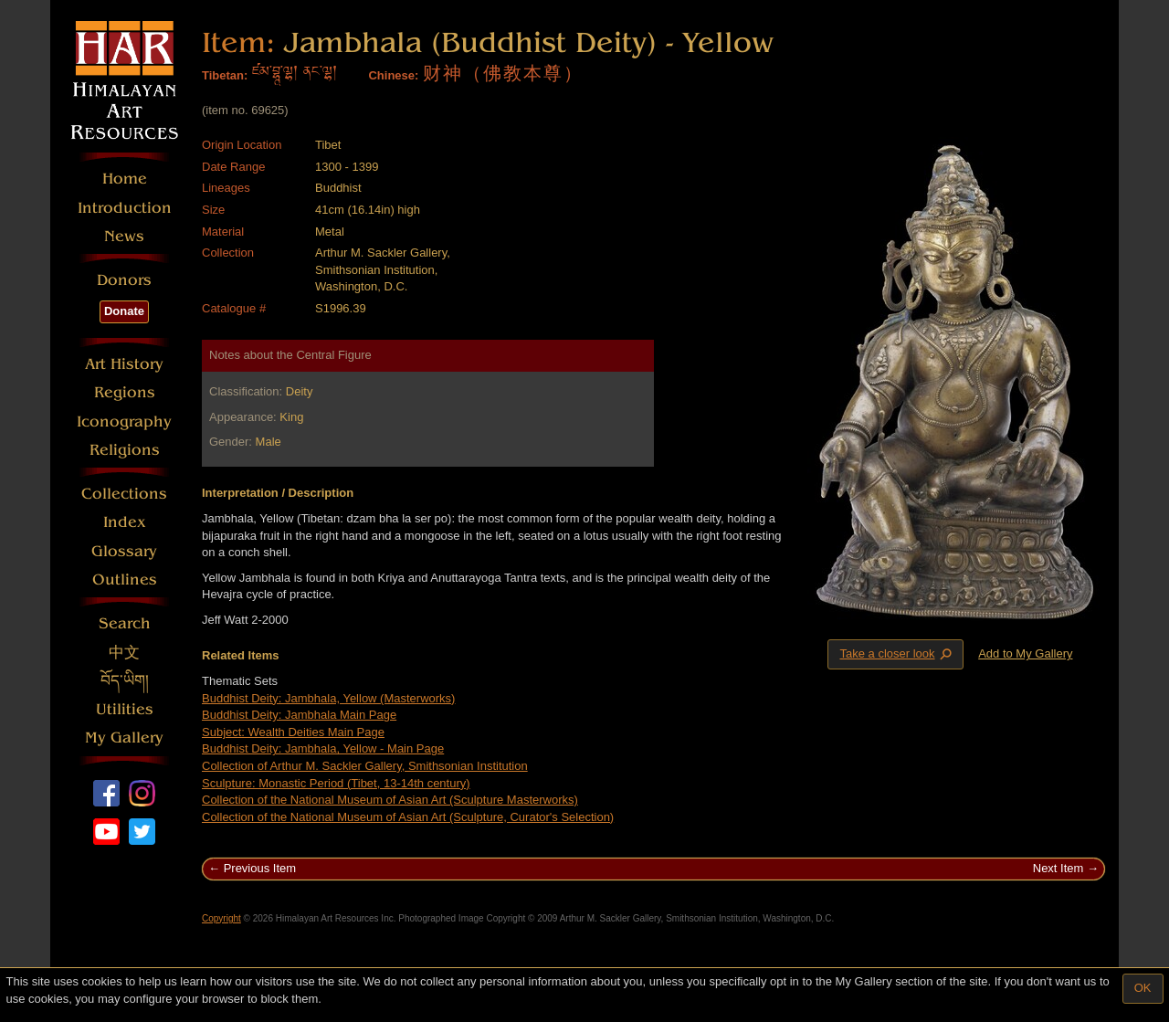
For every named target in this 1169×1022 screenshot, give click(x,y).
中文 (124, 652)
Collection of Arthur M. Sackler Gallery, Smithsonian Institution (365, 766)
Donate (124, 311)
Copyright (221, 918)
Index (124, 522)
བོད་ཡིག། (124, 681)
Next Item (1058, 868)
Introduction (125, 207)
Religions (125, 449)
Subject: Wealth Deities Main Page (293, 732)
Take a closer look (896, 654)
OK (1143, 988)
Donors (124, 280)
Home (124, 178)
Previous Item (260, 868)
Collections (124, 493)
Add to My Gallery (1025, 653)
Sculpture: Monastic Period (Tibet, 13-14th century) (336, 783)
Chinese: (393, 75)
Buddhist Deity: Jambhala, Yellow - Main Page (323, 748)
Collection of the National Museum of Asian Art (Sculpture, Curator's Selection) (408, 817)
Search (125, 623)
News (124, 236)
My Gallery (124, 737)
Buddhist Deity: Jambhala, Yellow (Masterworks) (328, 698)
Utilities (124, 709)
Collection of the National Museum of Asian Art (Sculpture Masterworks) (390, 799)
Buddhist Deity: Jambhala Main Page (299, 715)
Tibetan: (224, 75)
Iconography (124, 421)
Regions (124, 392)
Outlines (124, 579)
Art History (124, 364)
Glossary (124, 551)
